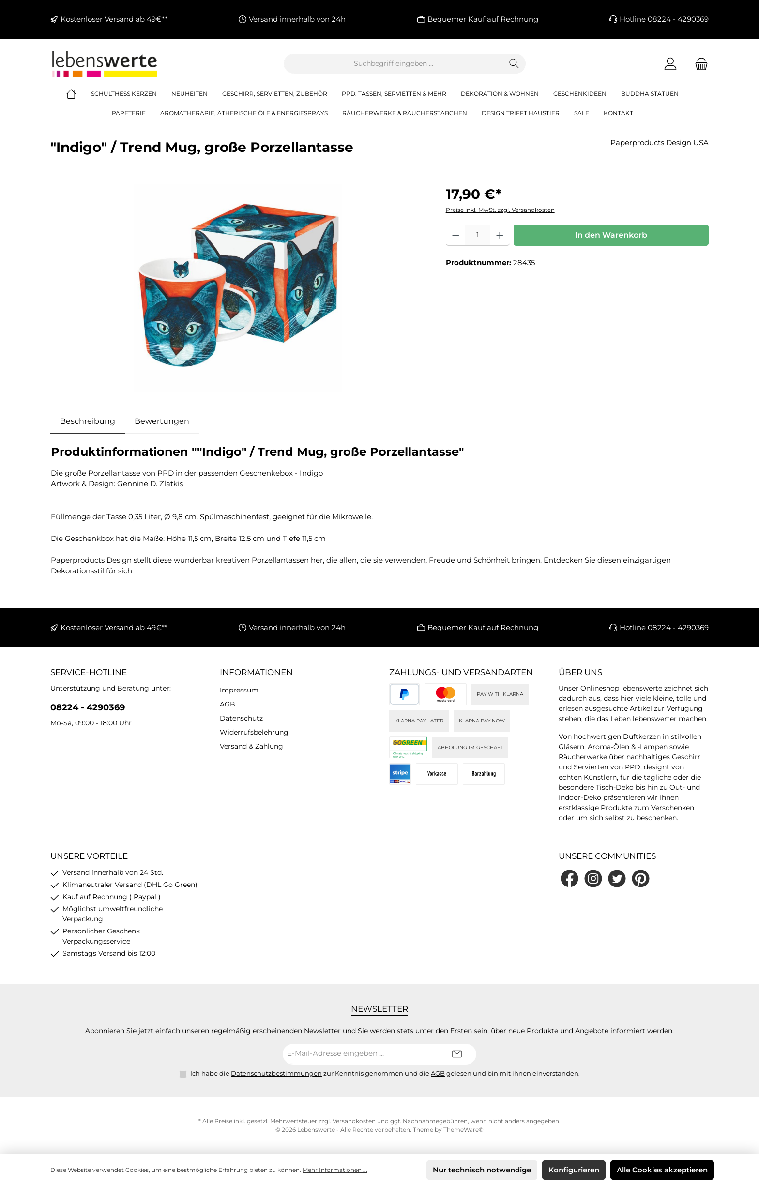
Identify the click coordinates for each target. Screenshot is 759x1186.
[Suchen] (514, 64)
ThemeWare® (463, 1129)
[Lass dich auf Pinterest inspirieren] (641, 878)
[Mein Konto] (670, 64)
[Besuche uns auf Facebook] (569, 878)
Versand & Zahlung (251, 746)
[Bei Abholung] (484, 774)
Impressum (239, 690)
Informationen (256, 672)
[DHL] (408, 747)
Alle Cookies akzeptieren (662, 1169)
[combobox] (393, 64)
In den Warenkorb (611, 235)
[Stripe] (400, 774)
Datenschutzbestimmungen (276, 1073)
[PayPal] (404, 694)
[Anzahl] (477, 235)
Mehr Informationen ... (335, 1169)
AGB (227, 704)
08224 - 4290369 (87, 707)
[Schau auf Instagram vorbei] (593, 878)
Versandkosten (354, 1121)
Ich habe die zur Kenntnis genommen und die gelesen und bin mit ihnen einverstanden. (385, 1073)
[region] (238, 288)
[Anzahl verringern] (456, 235)
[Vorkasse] (437, 774)
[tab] (87, 421)
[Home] (78, 94)
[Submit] (457, 1054)
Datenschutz (241, 718)
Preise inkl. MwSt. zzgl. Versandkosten (500, 209)
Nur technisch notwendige (482, 1169)
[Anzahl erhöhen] (500, 235)
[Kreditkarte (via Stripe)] (446, 694)
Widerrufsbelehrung (254, 732)
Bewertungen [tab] (162, 421)
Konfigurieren (573, 1169)
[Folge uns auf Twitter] (617, 878)
